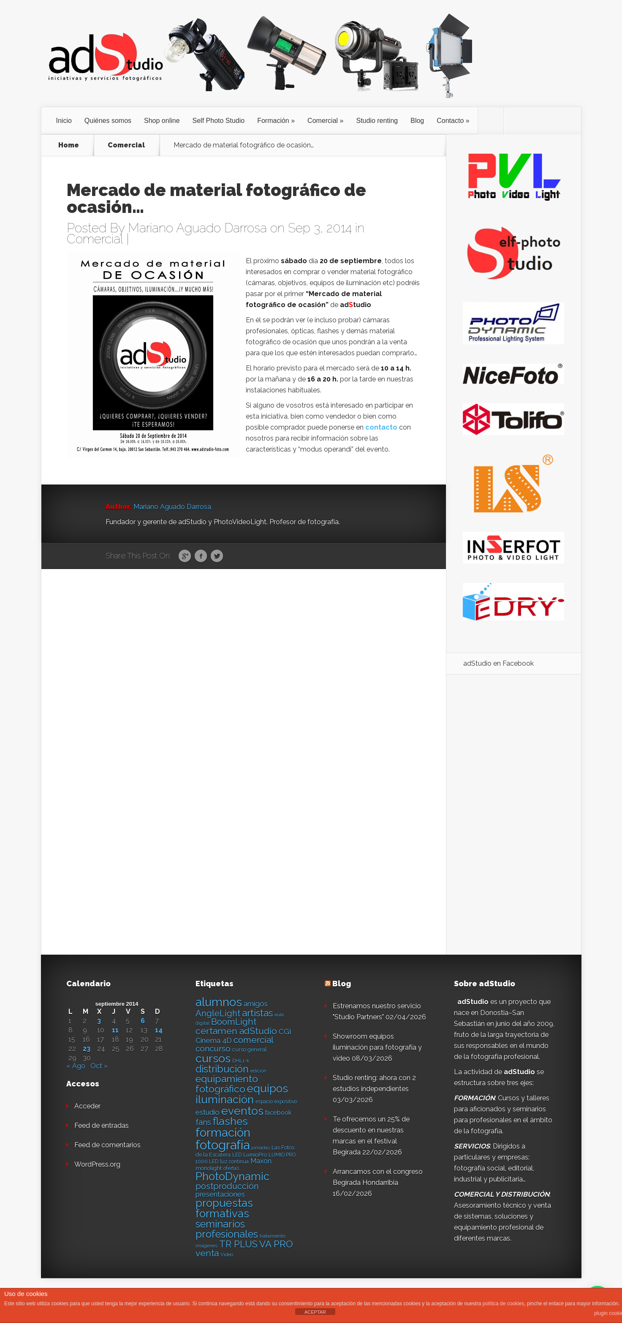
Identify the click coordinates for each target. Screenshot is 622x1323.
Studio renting (377, 120)
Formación (273, 120)
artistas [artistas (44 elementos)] (257, 1012)
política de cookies (503, 1304)
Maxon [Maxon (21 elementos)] (261, 1161)
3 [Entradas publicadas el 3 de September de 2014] (99, 1021)
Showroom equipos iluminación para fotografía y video (377, 1047)
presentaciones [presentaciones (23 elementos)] (220, 1194)
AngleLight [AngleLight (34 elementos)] (218, 1013)
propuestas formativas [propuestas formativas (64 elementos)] (224, 1208)
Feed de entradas (101, 1126)
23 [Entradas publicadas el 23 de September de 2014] (86, 1048)
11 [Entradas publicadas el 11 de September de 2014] (115, 1030)
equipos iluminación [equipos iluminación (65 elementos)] (242, 1094)
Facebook (200, 556)
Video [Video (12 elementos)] (226, 1255)
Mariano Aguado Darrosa (197, 227)
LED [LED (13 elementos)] (237, 1155)
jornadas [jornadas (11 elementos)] (260, 1147)
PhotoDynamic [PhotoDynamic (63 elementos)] (232, 1176)
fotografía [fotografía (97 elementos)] (223, 1145)
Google (184, 556)
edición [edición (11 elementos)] (258, 1070)
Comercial (322, 120)
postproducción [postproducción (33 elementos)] (227, 1186)
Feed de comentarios (107, 1145)
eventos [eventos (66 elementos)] (242, 1111)
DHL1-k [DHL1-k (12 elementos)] (240, 1061)
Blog (417, 120)
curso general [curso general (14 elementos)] (249, 1049)
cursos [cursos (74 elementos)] (213, 1058)
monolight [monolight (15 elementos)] (209, 1168)
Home (68, 145)
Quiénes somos (107, 120)
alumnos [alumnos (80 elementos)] (219, 1002)
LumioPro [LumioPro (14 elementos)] (255, 1155)
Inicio (64, 120)
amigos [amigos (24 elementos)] (256, 1003)
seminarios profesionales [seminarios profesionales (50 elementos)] (227, 1229)
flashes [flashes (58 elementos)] (230, 1121)
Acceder (87, 1106)
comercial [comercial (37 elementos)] (254, 1039)
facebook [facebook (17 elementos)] (278, 1112)
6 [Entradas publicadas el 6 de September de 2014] (143, 1021)
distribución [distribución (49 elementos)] (222, 1069)
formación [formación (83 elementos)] (223, 1133)
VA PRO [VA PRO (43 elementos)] (276, 1244)
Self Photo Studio (219, 120)
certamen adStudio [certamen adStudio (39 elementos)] (236, 1031)
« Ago (75, 1066)
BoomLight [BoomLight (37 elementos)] (233, 1021)
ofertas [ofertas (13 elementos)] (231, 1168)
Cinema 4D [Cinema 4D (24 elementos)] (214, 1040)
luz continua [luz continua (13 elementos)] (234, 1162)
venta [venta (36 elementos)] (207, 1253)
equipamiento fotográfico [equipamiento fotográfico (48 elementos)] (227, 1083)
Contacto (450, 120)
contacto (381, 427)
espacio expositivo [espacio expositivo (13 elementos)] (276, 1102)
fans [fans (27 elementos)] (203, 1122)
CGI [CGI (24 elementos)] (285, 1031)
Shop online (162, 120)
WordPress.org (97, 1164)
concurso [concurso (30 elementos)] (213, 1048)
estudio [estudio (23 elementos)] (208, 1112)
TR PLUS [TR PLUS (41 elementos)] (238, 1244)
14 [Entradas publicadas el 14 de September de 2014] (159, 1030)
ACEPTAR (315, 1312)
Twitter (216, 556)
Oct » (99, 1066)
